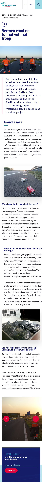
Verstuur (11, 470)
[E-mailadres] (21, 465)
